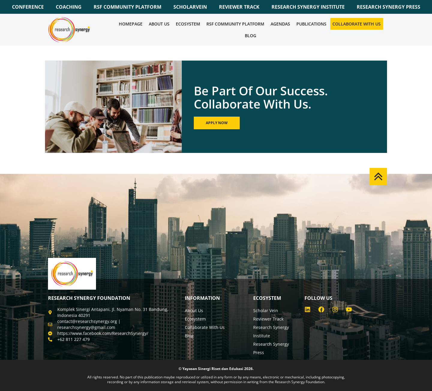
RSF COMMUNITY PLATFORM (127, 7)
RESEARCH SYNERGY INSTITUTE (308, 7)
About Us (159, 24)
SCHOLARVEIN (190, 7)
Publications (311, 24)
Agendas (280, 24)
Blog (250, 35)
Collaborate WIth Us (356, 24)
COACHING (69, 7)
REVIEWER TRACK (239, 7)
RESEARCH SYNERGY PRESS (388, 7)
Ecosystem (188, 24)
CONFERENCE (28, 7)
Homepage (130, 24)
